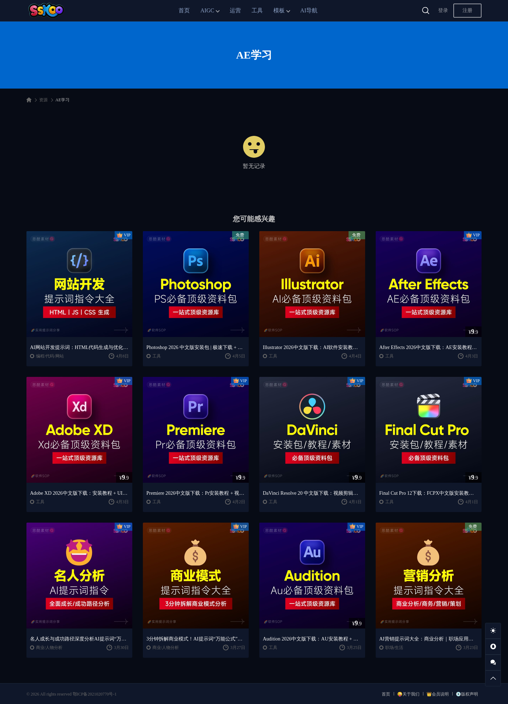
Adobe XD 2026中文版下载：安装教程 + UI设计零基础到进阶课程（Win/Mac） (79, 493)
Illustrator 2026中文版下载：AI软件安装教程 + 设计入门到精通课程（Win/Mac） (312, 347)
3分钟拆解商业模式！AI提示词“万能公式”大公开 (195, 639)
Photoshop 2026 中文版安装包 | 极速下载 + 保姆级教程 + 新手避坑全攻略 (195, 347)
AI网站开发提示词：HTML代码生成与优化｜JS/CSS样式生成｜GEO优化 (79, 347)
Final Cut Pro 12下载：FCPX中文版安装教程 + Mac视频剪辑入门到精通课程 (428, 493)
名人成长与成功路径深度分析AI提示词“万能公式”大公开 (79, 639)
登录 (443, 10)
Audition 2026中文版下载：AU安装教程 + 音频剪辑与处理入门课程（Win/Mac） (312, 639)
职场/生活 (394, 647)
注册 (467, 10)
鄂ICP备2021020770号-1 (95, 694)
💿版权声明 (467, 694)
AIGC (207, 10)
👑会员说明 (438, 694)
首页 (184, 10)
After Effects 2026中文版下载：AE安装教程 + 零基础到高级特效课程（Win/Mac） (428, 347)
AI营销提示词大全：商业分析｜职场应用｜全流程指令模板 (428, 639)
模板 (279, 10)
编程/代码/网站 (50, 356)
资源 (43, 99)
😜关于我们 (408, 694)
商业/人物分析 (49, 647)
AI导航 (309, 10)
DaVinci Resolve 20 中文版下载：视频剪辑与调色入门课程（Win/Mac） (312, 493)
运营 (235, 10)
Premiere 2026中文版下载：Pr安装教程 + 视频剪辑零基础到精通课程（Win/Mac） (195, 493)
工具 (257, 10)
